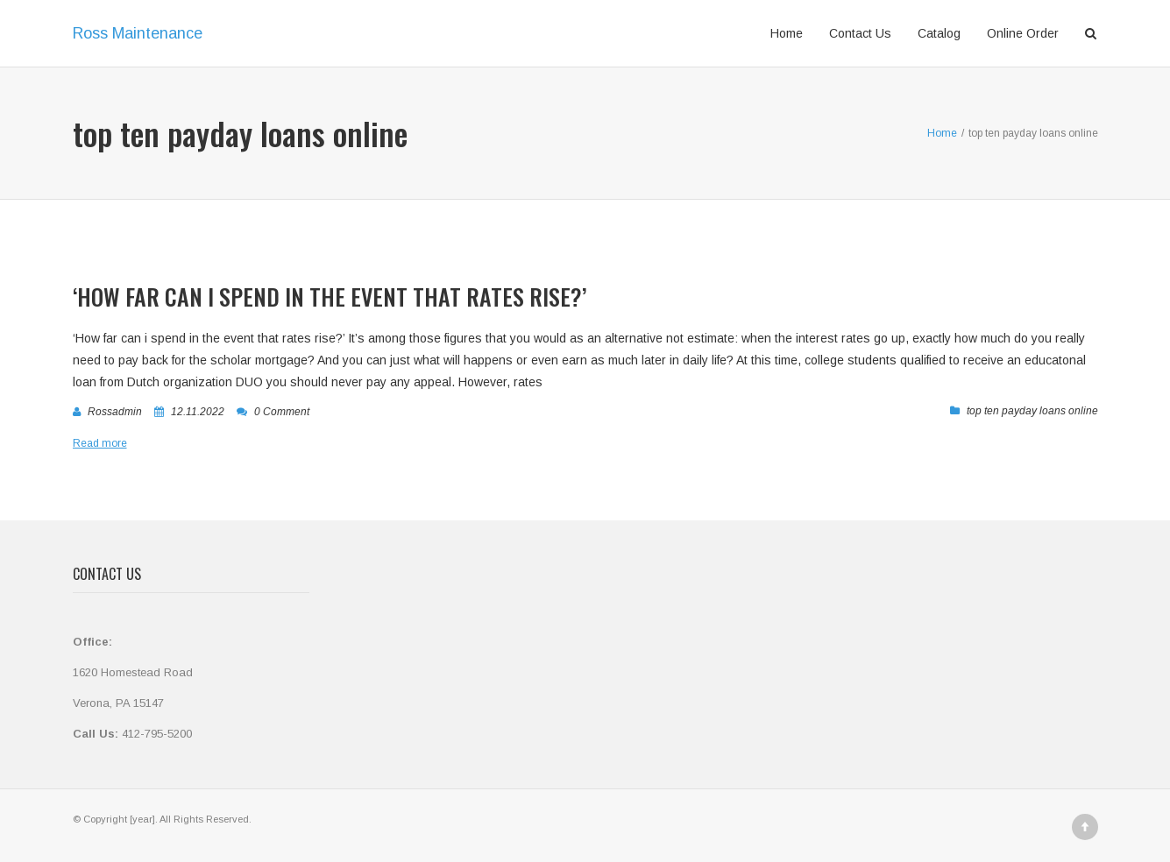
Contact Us (860, 33)
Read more (100, 443)
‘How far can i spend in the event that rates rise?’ (329, 296)
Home (786, 33)
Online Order (1023, 33)
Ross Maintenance (137, 33)
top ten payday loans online (1032, 411)
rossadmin (115, 412)
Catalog (939, 33)
